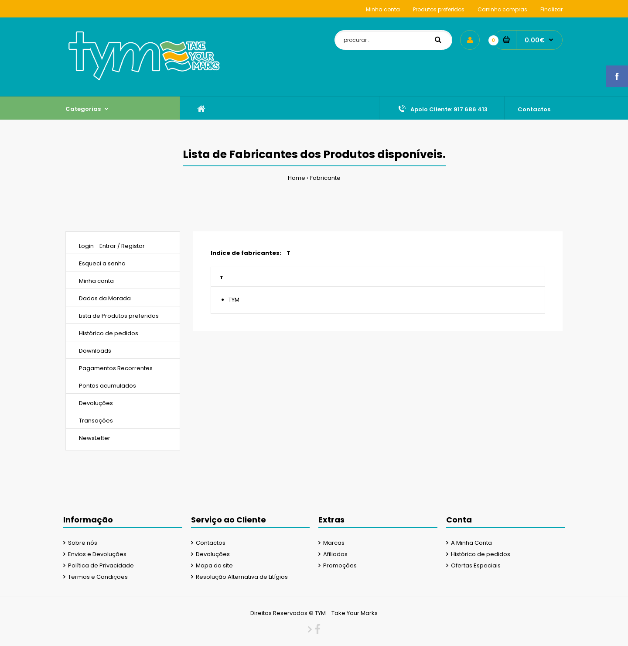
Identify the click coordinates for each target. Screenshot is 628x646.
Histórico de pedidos (108, 333)
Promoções (340, 565)
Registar (133, 246)
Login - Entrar (97, 246)
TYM (234, 300)
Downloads (95, 351)
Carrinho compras (502, 9)
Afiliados (335, 554)
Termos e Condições (98, 577)
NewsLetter (94, 438)
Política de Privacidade (101, 565)
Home (296, 178)
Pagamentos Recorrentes (116, 368)
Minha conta (383, 9)
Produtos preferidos (438, 9)
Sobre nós (82, 543)
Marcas (334, 543)
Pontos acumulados (107, 385)
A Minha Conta (471, 543)
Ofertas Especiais (476, 565)
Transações (96, 420)
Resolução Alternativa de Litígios (242, 577)
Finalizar (551, 9)
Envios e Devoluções (97, 554)
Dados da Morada (105, 298)
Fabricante (325, 178)
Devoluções (96, 403)
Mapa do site (214, 565)
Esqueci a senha (102, 263)
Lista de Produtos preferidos (119, 316)
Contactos (210, 543)
